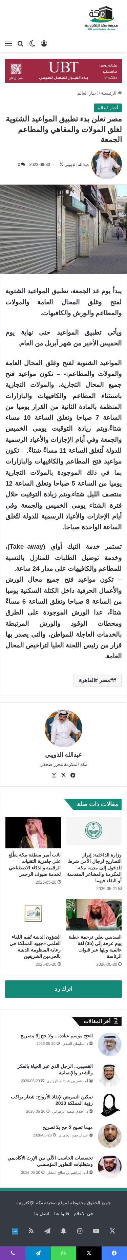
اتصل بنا (41, 1213)
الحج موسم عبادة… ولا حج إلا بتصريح (56, 1035)
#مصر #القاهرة (96, 680)
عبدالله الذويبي (76, 164)
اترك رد (64, 989)
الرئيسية (111, 93)
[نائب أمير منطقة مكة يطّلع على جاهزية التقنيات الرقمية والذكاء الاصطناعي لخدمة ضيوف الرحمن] (33, 832)
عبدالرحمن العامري (73, 1135)
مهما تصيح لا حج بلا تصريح (67, 1127)
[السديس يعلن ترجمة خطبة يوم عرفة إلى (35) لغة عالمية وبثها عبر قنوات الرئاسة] (94, 914)
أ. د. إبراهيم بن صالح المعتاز (67, 1172)
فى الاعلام (83, 1213)
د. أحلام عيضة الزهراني (70, 1111)
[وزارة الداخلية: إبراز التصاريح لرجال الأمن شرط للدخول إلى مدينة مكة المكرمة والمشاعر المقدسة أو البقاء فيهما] (94, 832)
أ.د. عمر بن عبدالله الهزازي (67, 1081)
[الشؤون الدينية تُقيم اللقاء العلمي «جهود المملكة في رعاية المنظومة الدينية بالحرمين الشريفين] (33, 914)
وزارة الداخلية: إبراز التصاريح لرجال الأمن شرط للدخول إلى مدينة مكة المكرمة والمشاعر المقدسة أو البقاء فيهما (94, 867)
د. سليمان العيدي (75, 1043)
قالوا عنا (61, 1213)
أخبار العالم (87, 93)
